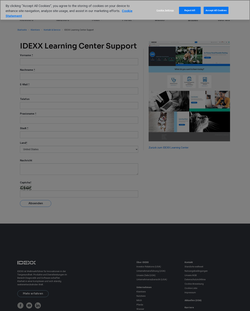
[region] (125, 10)
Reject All (189, 10)
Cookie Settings (165, 10)
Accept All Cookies (216, 10)
